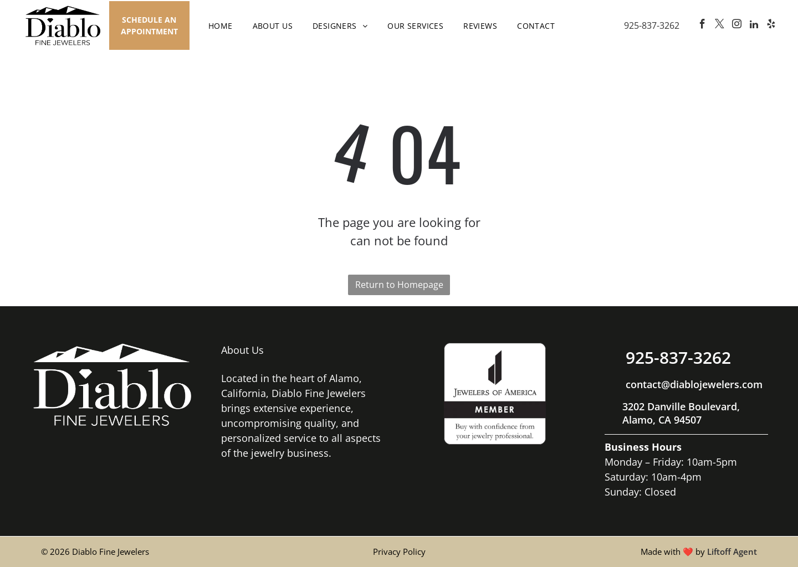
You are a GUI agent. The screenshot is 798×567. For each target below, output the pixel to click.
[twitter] (719, 25)
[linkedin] (753, 25)
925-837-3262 (651, 25)
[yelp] (771, 25)
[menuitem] (220, 26)
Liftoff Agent (732, 551)
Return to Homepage (399, 285)
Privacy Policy (399, 551)
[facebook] (702, 25)
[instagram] (736, 25)
